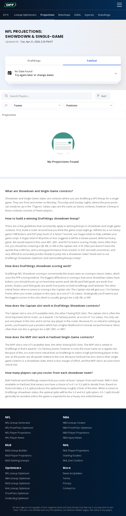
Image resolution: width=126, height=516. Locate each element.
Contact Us (69, 488)
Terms (66, 478)
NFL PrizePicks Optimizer (19, 427)
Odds (77, 14)
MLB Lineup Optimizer (17, 483)
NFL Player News (14, 437)
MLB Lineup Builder (16, 450)
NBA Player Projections (76, 432)
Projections (47, 14)
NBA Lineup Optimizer (17, 478)
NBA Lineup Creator (74, 422)
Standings (104, 14)
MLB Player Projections (18, 455)
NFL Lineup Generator (17, 422)
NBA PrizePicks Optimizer (77, 427)
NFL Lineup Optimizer (17, 473)
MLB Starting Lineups (17, 460)
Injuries (89, 14)
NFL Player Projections (18, 432)
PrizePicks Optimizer (17, 493)
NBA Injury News (72, 437)
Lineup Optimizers (25, 14)
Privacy (67, 483)
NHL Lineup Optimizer (17, 488)
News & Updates (72, 473)
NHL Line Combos (73, 460)
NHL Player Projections (76, 450)
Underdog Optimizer (17, 498)
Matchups (64, 14)
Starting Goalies (72, 455)
